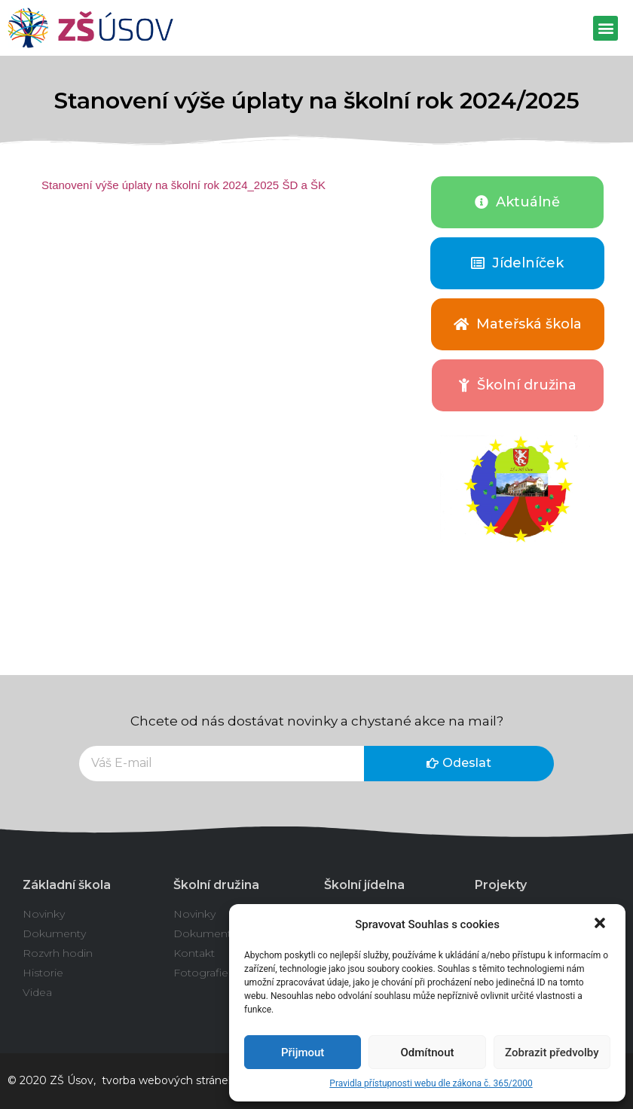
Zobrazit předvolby (552, 1052)
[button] (601, 924)
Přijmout (302, 1052)
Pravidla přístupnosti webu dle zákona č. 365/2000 (430, 1083)
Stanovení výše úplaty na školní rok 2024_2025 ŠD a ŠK (183, 185)
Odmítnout (427, 1052)
